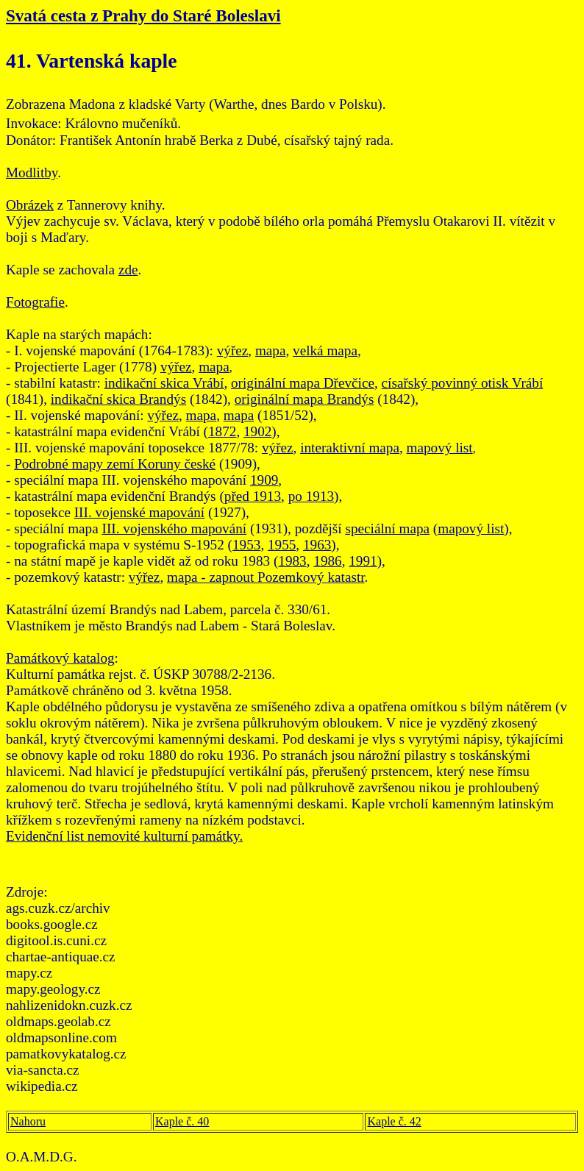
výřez (233, 350)
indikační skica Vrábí (164, 383)
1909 (264, 480)
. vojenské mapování (146, 512)
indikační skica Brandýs (118, 399)
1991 (363, 561)
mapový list (440, 447)
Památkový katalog (60, 658)
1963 (317, 544)
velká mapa (325, 350)
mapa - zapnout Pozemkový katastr (266, 577)
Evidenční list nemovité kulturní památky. (124, 836)
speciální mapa (387, 528)
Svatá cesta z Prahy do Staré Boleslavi (143, 15)
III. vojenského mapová (169, 528)
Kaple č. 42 (394, 1121)
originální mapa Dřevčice (302, 383)
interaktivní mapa (349, 447)
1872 (222, 431)
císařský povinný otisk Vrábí (463, 383)
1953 (246, 544)
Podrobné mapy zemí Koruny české (115, 463)
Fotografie (35, 302)
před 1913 (252, 496)
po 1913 (311, 496)
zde (128, 269)
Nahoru (28, 1121)
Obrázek (30, 205)
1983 (292, 561)
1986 (327, 561)
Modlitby (31, 172)
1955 (282, 544)
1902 (257, 431)
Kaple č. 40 (182, 1121)
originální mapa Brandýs (304, 399)
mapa (270, 350)
